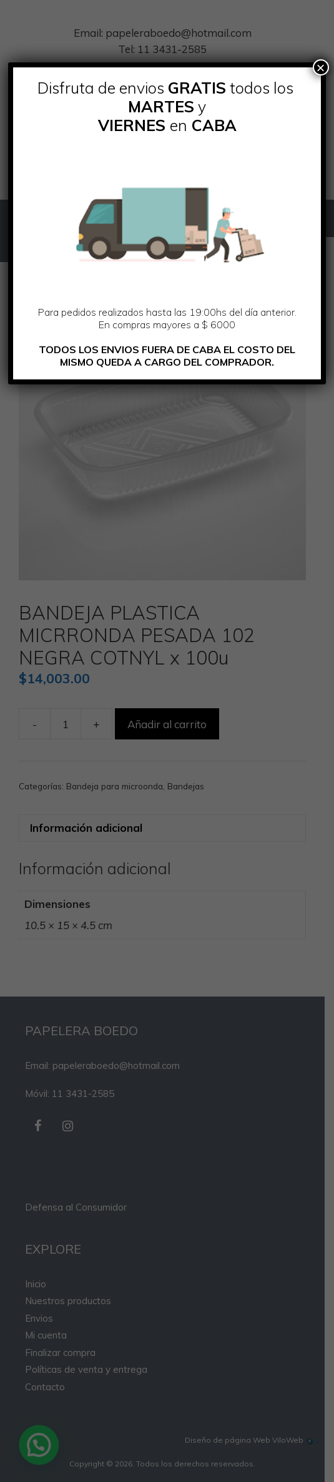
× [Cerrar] (321, 67)
